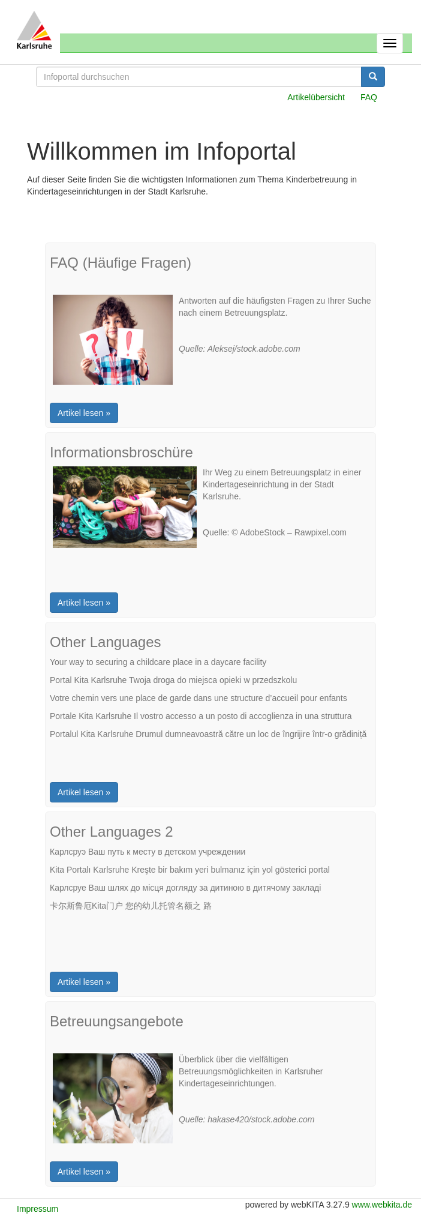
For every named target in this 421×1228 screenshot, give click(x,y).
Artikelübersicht (316, 97)
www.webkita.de (382, 1204)
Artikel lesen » (84, 413)
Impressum (37, 1209)
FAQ (368, 97)
